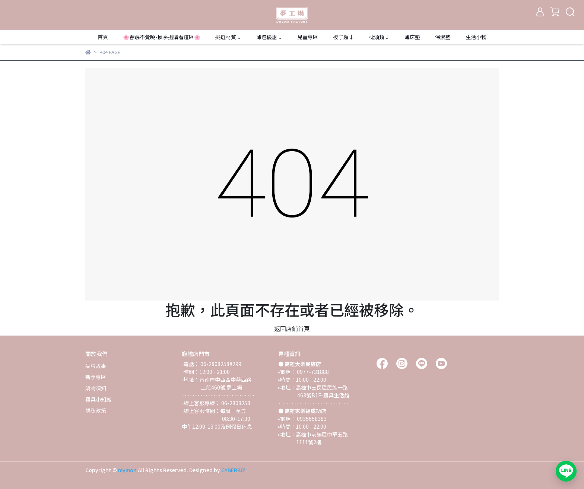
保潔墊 (443, 37)
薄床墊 (412, 37)
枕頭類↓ (379, 37)
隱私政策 (95, 410)
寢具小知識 (98, 399)
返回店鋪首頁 (292, 328)
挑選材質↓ (228, 37)
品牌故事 (95, 365)
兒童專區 (307, 37)
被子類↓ (343, 37)
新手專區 (95, 377)
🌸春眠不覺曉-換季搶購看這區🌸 (161, 37)
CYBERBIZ (233, 470)
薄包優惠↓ (269, 37)
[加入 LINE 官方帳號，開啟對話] (566, 471)
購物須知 (95, 388)
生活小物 (476, 37)
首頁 (103, 37)
